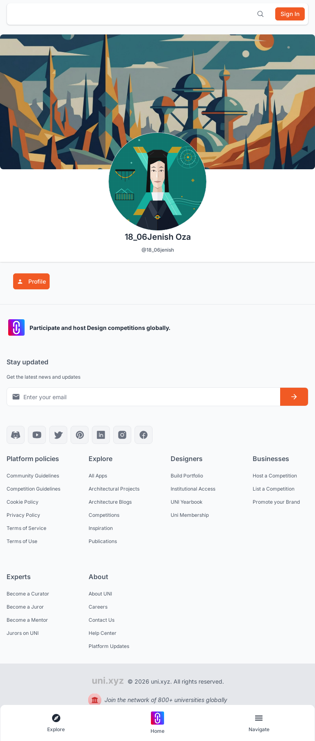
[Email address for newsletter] (143, 397)
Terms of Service (26, 528)
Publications (103, 541)
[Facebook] (144, 435)
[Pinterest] (80, 435)
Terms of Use (22, 541)
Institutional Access (193, 489)
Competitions (104, 515)
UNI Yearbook (187, 502)
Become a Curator (28, 594)
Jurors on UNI (23, 633)
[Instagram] (122, 435)
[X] (58, 435)
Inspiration (101, 528)
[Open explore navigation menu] (56, 723)
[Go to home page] (157, 723)
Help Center (102, 633)
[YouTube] (37, 435)
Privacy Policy (23, 515)
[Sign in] (290, 13)
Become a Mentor (27, 620)
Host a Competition (275, 476)
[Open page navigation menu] (259, 723)
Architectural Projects (114, 489)
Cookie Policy (23, 502)
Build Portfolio (187, 476)
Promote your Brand (276, 502)
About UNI (100, 594)
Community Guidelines (33, 476)
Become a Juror (25, 607)
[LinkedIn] (101, 435)
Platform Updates (109, 646)
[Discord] (16, 435)
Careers (98, 607)
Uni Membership (190, 515)
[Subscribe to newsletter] (294, 397)
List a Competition (273, 489)
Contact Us (101, 620)
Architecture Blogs (110, 502)
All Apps (98, 476)
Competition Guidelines (33, 489)
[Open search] (260, 14)
